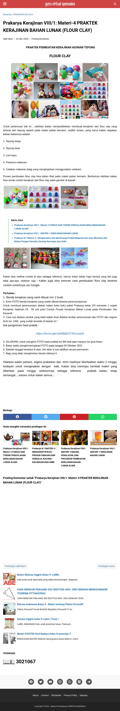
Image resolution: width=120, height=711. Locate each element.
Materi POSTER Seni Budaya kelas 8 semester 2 (44, 633)
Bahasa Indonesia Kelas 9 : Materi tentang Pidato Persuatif (50, 604)
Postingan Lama (107, 566)
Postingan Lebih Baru (15, 566)
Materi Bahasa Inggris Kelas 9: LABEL (38, 574)
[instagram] (60, 682)
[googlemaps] (79, 682)
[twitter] (46, 417)
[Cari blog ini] (115, 4)
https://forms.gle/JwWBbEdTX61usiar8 (60, 333)
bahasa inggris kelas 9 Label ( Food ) (37, 619)
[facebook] (17, 417)
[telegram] (89, 682)
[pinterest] (74, 417)
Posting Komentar (40, 39)
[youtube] (50, 682)
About (36, 695)
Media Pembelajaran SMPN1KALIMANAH (68, 706)
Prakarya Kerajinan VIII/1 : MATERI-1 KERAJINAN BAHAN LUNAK (46, 233)
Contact (45, 695)
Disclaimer (56, 695)
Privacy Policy (70, 695)
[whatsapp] (102, 417)
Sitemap (84, 695)
